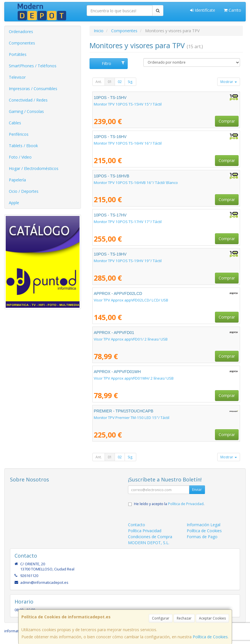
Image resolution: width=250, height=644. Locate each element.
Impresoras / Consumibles (33, 88)
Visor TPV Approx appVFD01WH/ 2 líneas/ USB (134, 378)
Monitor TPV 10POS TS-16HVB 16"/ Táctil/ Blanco (136, 182)
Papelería (17, 180)
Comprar (227, 121)
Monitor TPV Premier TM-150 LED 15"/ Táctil (131, 417)
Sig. (130, 81)
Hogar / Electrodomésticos (33, 168)
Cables (15, 122)
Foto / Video (20, 157)
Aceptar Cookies (212, 618)
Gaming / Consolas (26, 111)
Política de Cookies (210, 636)
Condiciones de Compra (150, 536)
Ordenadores (21, 31)
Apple (14, 202)
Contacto (136, 524)
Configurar (160, 618)
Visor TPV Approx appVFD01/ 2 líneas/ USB (131, 339)
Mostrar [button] (228, 81)
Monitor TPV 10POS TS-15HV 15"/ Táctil (128, 104)
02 (120, 81)
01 (110, 81)
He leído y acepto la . (169, 503)
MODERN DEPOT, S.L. (148, 542)
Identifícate (202, 10)
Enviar (197, 489)
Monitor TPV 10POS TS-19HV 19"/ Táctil (128, 260)
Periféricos (19, 134)
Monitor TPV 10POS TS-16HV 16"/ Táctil (128, 143)
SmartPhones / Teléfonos (32, 65)
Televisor (17, 77)
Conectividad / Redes (28, 100)
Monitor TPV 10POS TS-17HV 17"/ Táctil (128, 221)
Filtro (113, 63)
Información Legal (203, 524)
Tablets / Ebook (23, 145)
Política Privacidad (144, 530)
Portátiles (18, 54)
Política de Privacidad (186, 503)
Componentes (22, 43)
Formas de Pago (202, 536)
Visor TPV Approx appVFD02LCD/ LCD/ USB (131, 300)
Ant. (98, 81)
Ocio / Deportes (23, 191)
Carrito (232, 10)
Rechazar (184, 618)
